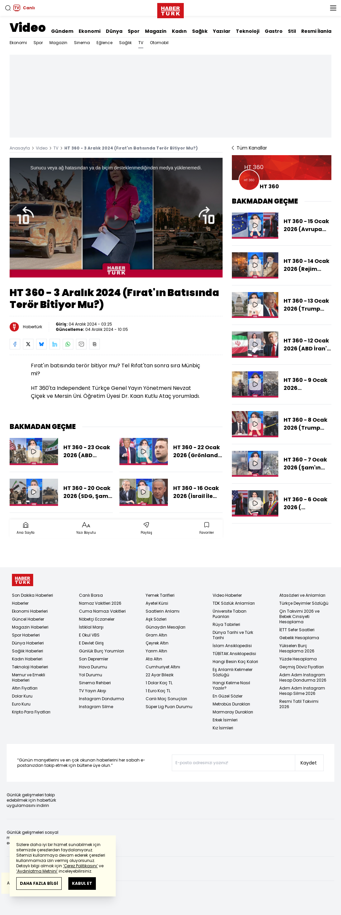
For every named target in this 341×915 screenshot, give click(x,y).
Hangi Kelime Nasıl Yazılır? (231, 685)
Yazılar (222, 31)
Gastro (274, 31)
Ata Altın (154, 659)
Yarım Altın (156, 651)
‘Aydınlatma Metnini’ (37, 871)
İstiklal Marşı (91, 627)
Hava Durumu (93, 667)
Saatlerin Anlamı (162, 611)
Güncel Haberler (28, 619)
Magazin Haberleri (30, 627)
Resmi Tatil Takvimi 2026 (298, 704)
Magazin (156, 31)
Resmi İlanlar (317, 31)
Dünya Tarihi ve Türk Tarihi (233, 635)
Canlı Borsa (91, 595)
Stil (292, 31)
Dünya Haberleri (28, 643)
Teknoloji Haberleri (30, 667)
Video (28, 27)
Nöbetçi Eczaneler (96, 619)
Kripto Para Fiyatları (31, 712)
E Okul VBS (89, 635)
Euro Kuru (21, 704)
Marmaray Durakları (233, 712)
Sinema (82, 42)
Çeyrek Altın (157, 643)
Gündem (62, 31)
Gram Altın (156, 635)
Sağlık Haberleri (27, 651)
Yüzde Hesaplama (298, 659)
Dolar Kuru (22, 696)
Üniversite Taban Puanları (229, 613)
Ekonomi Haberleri (30, 611)
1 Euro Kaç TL (158, 691)
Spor (134, 31)
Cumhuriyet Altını (163, 667)
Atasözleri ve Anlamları (302, 595)
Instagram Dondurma (101, 699)
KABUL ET (82, 883)
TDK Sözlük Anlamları (234, 603)
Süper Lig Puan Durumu (169, 706)
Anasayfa (20, 148)
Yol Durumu (90, 675)
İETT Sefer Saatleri (296, 630)
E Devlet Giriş (91, 643)
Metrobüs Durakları (231, 704)
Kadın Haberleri (27, 659)
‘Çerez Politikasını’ (80, 866)
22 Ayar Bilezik (159, 675)
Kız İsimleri (223, 728)
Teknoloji (247, 31)
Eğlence (104, 42)
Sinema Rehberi (95, 683)
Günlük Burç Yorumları (101, 651)
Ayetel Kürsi (157, 603)
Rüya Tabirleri (226, 624)
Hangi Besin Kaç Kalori (235, 661)
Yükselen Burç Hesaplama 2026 (296, 648)
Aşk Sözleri (156, 619)
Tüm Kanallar (249, 148)
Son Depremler (93, 659)
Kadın (179, 31)
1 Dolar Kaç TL (159, 683)
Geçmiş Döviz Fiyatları (301, 667)
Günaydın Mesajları (165, 627)
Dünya (114, 31)
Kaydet (309, 763)
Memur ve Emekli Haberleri (28, 677)
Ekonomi (90, 31)
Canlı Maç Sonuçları (166, 699)
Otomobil (159, 42)
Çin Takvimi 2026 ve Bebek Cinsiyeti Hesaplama (299, 616)
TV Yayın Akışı (92, 691)
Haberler (20, 603)
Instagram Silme (96, 706)
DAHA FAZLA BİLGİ (39, 883)
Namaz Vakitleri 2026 (100, 603)
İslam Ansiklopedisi (232, 645)
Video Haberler (227, 595)
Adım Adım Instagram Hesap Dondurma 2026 (302, 677)
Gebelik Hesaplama (299, 637)
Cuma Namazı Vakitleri (102, 611)
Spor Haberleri (26, 635)
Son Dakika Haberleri (32, 595)
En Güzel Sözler (227, 696)
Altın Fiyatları (24, 688)
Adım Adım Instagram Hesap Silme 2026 (302, 690)
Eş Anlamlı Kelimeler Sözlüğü (232, 672)
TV (140, 42)
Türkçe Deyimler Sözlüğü (303, 603)
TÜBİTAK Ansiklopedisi (234, 653)
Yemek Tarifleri (160, 595)
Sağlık (200, 31)
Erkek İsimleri (225, 720)
